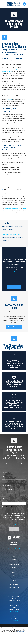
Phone (3, 476)
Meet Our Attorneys (14, 327)
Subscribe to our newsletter (10, 506)
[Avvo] (12, 548)
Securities (14, 567)
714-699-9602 (14, 544)
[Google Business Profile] (9, 548)
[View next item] (15, 281)
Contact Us (14, 580)
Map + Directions (14, 592)
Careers (14, 578)
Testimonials (14, 570)
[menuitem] (14, 226)
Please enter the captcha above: (9, 500)
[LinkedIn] (15, 548)
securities (10, 99)
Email (3, 481)
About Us (14, 559)
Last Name (4, 472)
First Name (4, 468)
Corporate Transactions (14, 564)
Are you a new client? (7, 485)
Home (14, 556)
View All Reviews (14, 287)
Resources (14, 572)
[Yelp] (19, 548)
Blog (14, 575)
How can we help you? (7, 489)
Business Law (14, 562)
